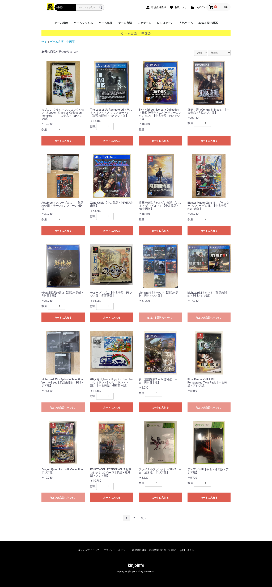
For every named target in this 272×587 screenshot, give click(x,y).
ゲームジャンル (83, 23)
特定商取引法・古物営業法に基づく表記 (154, 550)
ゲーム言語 (125, 23)
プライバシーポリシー (116, 550)
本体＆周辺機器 (208, 23)
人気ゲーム (186, 23)
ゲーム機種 (61, 23)
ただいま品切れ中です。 (160, 317)
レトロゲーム (165, 23)
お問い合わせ (187, 550)
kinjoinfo (136, 565)
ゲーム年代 (105, 23)
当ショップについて (88, 550)
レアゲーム (144, 23)
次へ (143, 518)
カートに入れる (62, 140)
